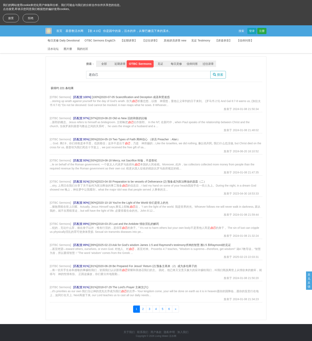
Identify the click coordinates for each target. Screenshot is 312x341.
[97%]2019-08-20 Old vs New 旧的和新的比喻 (118, 118)
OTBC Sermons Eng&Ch (100, 40)
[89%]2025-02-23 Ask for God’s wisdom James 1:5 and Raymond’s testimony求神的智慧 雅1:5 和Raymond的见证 (160, 245)
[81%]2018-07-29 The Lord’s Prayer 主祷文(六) (119, 287)
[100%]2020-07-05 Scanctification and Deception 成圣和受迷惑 (131, 97)
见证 (160, 63)
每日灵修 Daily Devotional (64, 40)
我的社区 (82, 48)
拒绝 (30, 18)
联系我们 (142, 332)
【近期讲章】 (128, 40)
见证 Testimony (200, 40)
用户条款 (156, 332)
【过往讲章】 (150, 40)
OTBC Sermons (140, 64)
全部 (104, 63)
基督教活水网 (74, 30)
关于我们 (129, 332)
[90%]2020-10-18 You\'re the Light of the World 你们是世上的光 (129, 202)
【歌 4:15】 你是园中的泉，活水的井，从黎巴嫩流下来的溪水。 (129, 30)
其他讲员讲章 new (175, 40)
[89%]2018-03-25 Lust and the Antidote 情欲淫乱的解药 (124, 223)
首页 (59, 30)
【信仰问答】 (245, 40)
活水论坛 (53, 48)
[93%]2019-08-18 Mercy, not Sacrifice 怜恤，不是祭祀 (123, 160)
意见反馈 (309, 280)
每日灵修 (176, 63)
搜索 (241, 30)
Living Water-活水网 (165, 336)
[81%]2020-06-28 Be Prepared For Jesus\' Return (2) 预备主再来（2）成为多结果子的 (143, 266)
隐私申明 (169, 332)
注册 (262, 30)
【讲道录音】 (223, 40)
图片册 (68, 48)
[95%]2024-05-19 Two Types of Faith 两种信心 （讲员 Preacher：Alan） (135, 139)
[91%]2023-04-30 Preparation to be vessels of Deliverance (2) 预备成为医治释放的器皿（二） (148, 181)
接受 (11, 18)
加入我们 (182, 332)
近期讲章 (120, 63)
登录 (252, 30)
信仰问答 (192, 63)
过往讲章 (208, 63)
